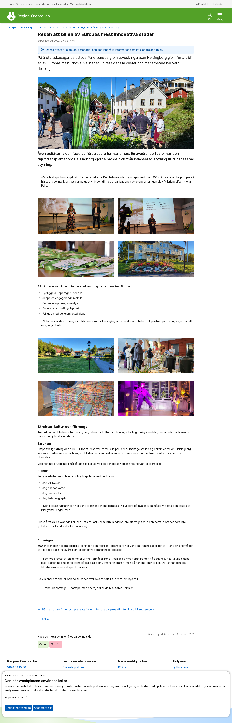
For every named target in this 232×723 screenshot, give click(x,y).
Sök (210, 16)
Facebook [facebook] (181, 667)
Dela (44, 619)
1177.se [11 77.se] (122, 667)
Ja (42, 644)
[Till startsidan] (28, 16)
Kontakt (201, 4)
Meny (220, 16)
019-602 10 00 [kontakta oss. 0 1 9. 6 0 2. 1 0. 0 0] (16, 667)
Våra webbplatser (81, 4)
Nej (55, 644)
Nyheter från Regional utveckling (100, 27)
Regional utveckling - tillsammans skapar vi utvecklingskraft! (44, 27)
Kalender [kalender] (217, 4)
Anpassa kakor (16, 697)
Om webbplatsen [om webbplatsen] (73, 667)
